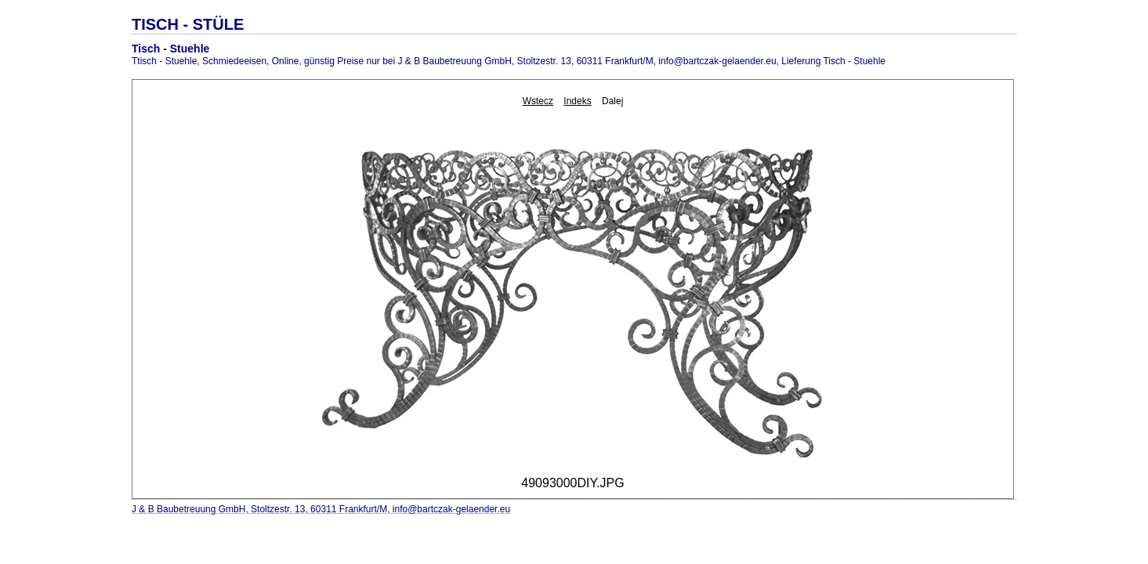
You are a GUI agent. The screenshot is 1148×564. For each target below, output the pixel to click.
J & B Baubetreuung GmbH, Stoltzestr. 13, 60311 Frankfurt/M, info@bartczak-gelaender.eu (321, 509)
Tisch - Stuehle (170, 48)
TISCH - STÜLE (188, 24)
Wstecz (538, 101)
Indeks (577, 101)
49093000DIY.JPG (572, 483)
